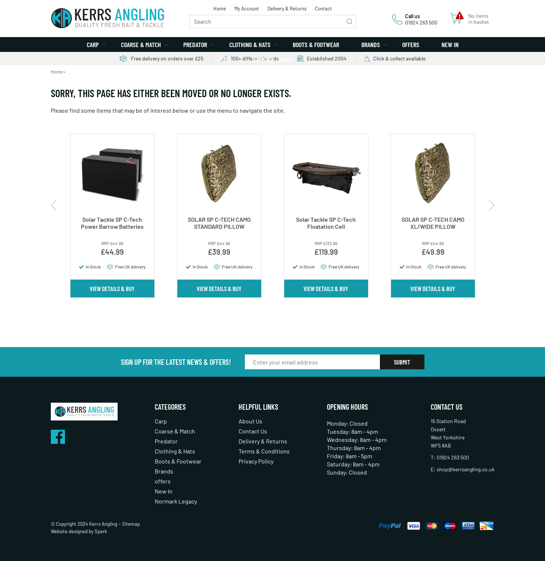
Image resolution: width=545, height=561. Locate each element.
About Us (250, 421)
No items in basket (478, 19)
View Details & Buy (112, 288)
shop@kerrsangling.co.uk (466, 469)
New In (450, 44)
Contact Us (253, 431)
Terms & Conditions (264, 451)
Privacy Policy (256, 461)
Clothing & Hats (249, 44)
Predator (195, 44)
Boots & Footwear (316, 44)
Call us (412, 16)
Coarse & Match (141, 44)
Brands (370, 44)
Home (219, 8)
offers (410, 44)
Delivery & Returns (286, 8)
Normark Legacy (272, 59)
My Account (246, 8)
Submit (402, 362)
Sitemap (131, 524)
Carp (93, 44)
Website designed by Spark (79, 531)
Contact (323, 8)
